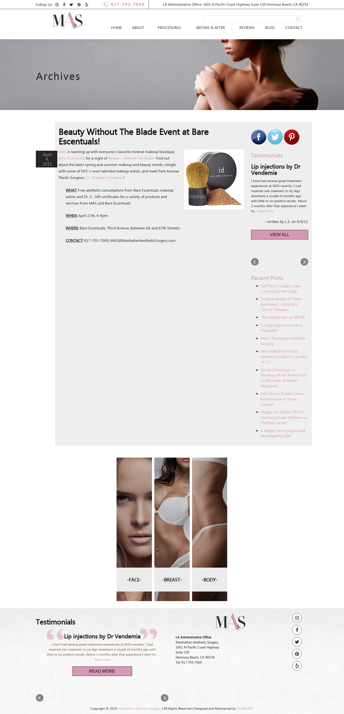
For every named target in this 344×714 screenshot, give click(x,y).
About (138, 27)
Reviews (247, 27)
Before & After (210, 27)
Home (116, 27)
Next (304, 262)
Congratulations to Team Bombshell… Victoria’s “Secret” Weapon (281, 304)
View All (280, 234)
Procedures (169, 27)
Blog (270, 27)
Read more (265, 211)
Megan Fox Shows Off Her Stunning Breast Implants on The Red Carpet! (284, 417)
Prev (255, 262)
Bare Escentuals (71, 158)
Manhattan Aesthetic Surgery (139, 708)
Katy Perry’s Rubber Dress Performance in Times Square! (282, 399)
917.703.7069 (123, 4)
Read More (102, 671)
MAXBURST (245, 708)
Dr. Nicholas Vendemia (105, 177)
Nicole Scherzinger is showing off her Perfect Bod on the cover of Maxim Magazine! (283, 377)
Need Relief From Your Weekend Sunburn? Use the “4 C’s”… (283, 356)
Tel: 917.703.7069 (189, 662)
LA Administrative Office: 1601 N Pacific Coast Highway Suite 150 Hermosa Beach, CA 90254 (235, 4)
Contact (293, 27)
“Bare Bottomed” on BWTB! (283, 317)
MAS (62, 151)
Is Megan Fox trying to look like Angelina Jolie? (283, 433)
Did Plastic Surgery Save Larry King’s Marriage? (281, 288)
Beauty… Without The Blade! (132, 158)
